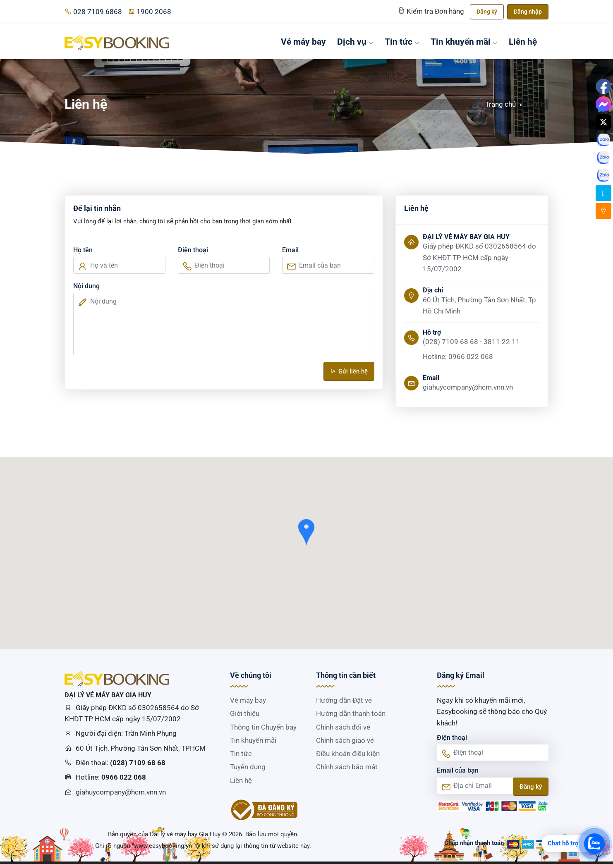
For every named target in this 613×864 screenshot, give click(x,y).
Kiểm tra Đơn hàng (432, 11)
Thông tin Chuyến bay (263, 727)
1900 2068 (149, 11)
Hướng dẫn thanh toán (351, 713)
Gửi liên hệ (349, 371)
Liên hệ (523, 41)
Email (290, 250)
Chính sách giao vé (345, 740)
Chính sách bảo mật (347, 767)
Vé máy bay (303, 41)
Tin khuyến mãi (464, 41)
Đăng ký (487, 11)
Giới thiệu (244, 713)
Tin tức (402, 41)
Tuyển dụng (248, 767)
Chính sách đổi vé (343, 727)
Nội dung (86, 286)
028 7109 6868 (93, 11)
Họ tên (83, 250)
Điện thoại (193, 250)
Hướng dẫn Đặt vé (344, 700)
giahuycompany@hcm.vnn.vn (121, 792)
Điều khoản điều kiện (348, 753)
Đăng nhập (528, 11)
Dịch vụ (355, 41)
